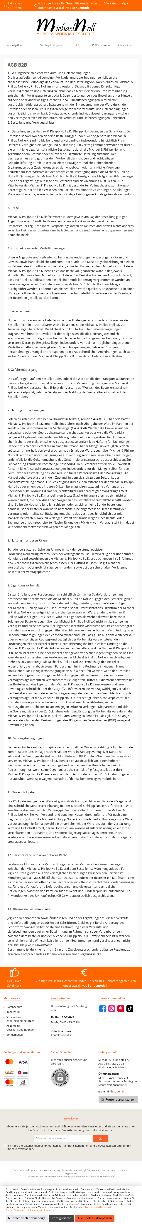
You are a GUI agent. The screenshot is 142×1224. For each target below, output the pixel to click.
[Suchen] (78, 45)
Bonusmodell (14, 1034)
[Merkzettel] (101, 45)
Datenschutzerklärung (95, 1207)
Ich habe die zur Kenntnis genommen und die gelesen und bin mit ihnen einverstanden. (69, 1147)
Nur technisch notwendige (26, 1218)
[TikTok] (130, 1008)
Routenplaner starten (118, 1099)
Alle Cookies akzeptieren (95, 1218)
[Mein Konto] (125, 45)
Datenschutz (14, 1007)
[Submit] (100, 1138)
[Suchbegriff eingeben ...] (52, 45)
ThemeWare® (107, 1176)
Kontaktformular (61, 1035)
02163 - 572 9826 (62, 1017)
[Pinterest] (120, 1008)
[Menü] (14, 45)
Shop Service (12, 998)
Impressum (13, 1012)
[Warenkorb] (139, 44)
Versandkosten (69, 1169)
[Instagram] (111, 1008)
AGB (103, 1145)
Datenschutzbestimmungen (40, 1145)
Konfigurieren (61, 1218)
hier (123, 1091)
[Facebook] (102, 1008)
